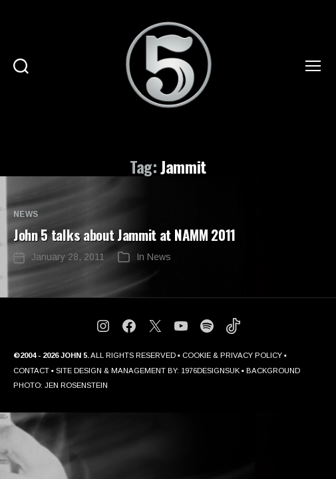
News (26, 214)
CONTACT (31, 371)
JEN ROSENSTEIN (76, 385)
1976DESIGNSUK (210, 371)
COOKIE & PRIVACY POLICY (232, 355)
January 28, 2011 (67, 256)
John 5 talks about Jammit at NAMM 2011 (124, 234)
